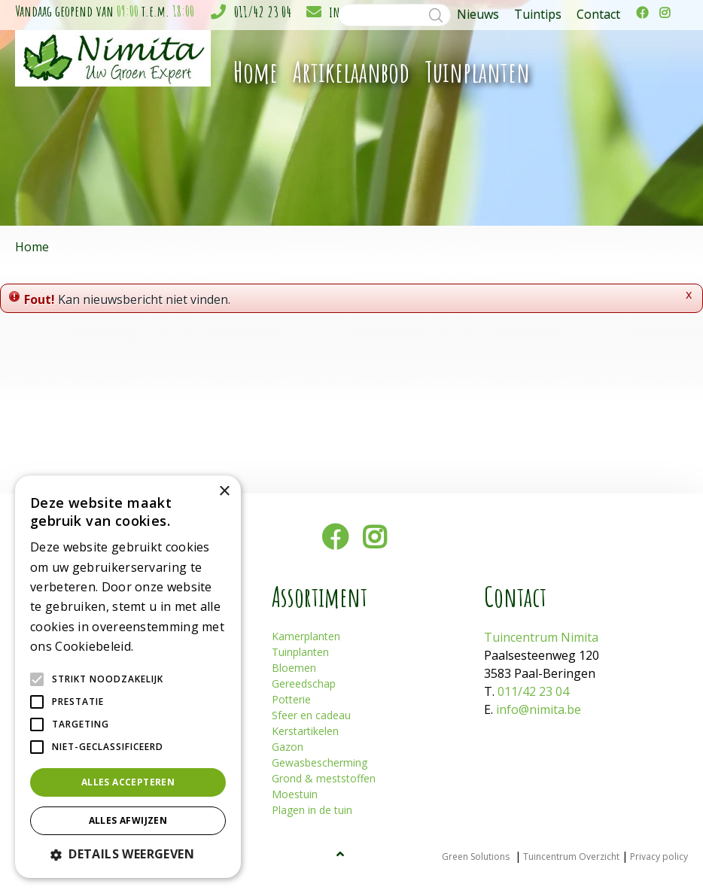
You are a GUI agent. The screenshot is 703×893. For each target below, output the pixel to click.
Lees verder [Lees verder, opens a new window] (162, 647)
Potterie (291, 699)
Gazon (287, 747)
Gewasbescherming (319, 762)
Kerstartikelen (305, 731)
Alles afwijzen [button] (128, 820)
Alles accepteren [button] (128, 782)
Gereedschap (304, 683)
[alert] (128, 676)
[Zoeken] (394, 15)
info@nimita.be (538, 709)
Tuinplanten (300, 652)
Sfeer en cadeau (311, 715)
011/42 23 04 (262, 11)
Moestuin (295, 794)
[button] (128, 854)
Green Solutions (476, 856)
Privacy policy (659, 856)
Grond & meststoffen (324, 778)
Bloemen (294, 668)
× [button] (224, 491)
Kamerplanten (306, 636)
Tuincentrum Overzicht (571, 856)
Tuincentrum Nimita (541, 637)
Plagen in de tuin (312, 810)
